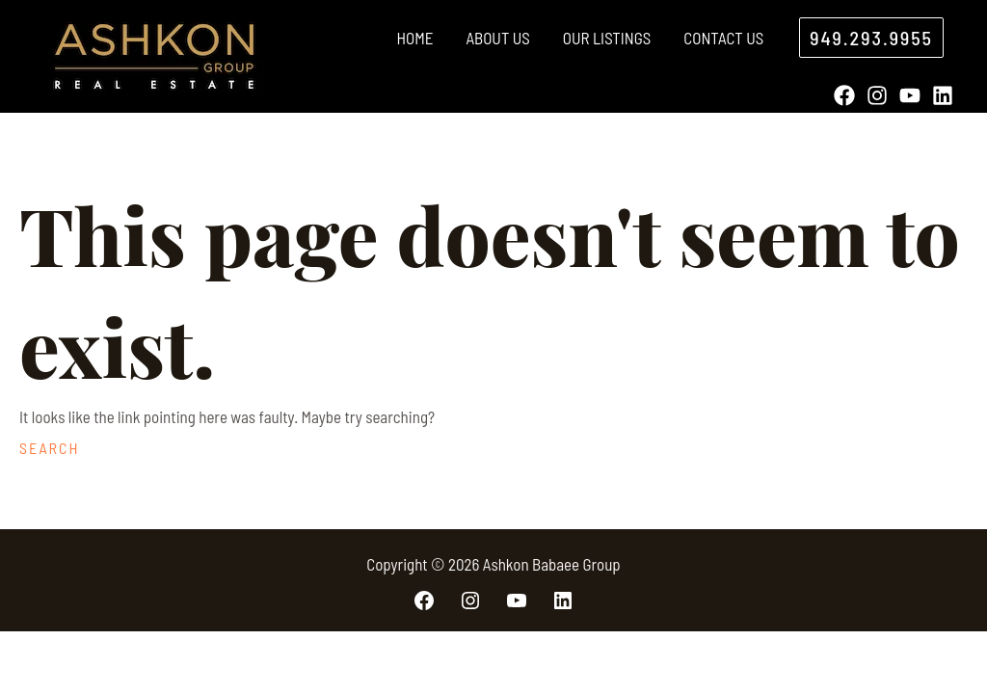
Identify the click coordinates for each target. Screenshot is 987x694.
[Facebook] (844, 95)
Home (414, 37)
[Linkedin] (942, 95)
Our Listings (607, 37)
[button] (871, 37)
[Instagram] (877, 95)
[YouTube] (909, 95)
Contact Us (723, 37)
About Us (497, 37)
